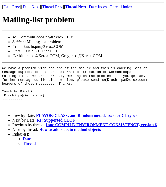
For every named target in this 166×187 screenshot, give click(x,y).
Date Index (98, 7)
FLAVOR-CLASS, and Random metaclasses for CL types (86, 123)
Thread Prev (52, 7)
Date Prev (11, 7)
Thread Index (121, 7)
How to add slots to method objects (70, 137)
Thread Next (75, 7)
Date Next (31, 7)
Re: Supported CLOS (56, 128)
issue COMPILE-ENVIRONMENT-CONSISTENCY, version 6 (101, 132)
